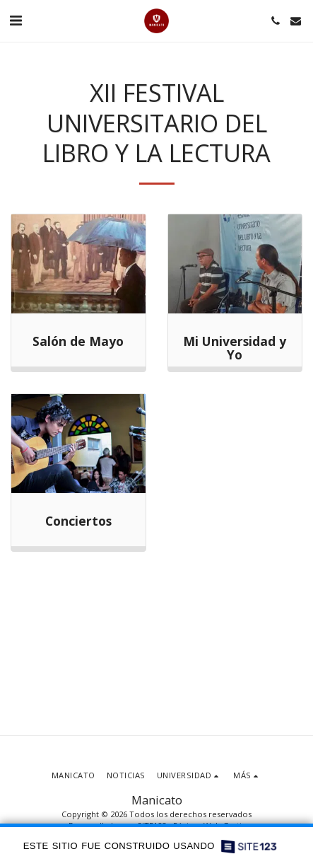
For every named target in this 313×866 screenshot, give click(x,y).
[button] (16, 20)
